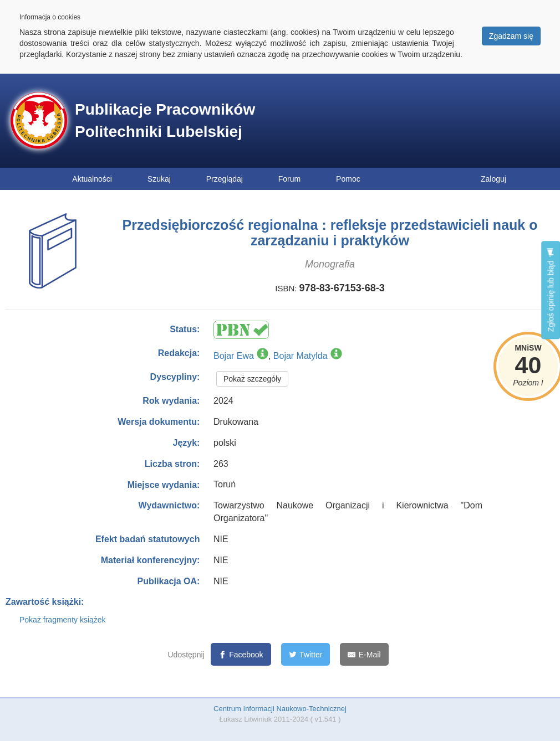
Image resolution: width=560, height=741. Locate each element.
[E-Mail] (364, 654)
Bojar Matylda (300, 356)
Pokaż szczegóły (252, 378)
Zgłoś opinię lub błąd (550, 290)
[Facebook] (241, 654)
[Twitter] (305, 654)
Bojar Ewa (233, 356)
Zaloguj (493, 178)
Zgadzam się (511, 36)
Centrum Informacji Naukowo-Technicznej (280, 708)
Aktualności (92, 178)
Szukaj (159, 178)
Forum (289, 178)
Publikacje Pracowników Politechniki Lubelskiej (165, 120)
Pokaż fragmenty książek (62, 619)
